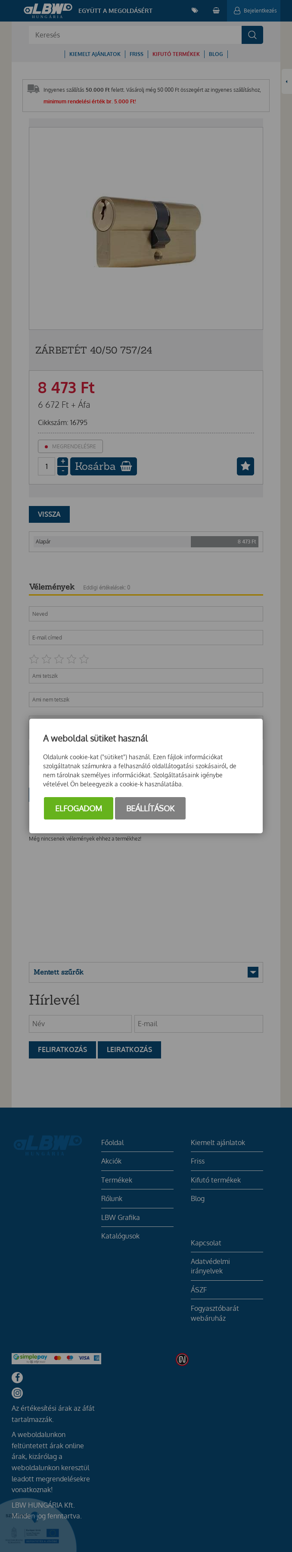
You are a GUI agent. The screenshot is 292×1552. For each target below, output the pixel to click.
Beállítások (150, 808)
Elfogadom (78, 808)
